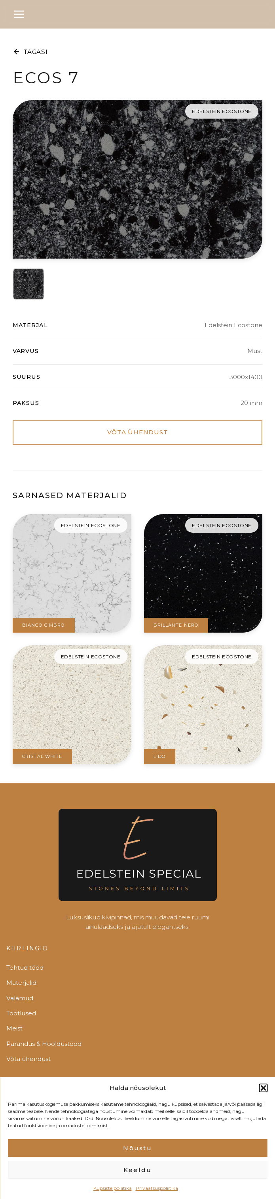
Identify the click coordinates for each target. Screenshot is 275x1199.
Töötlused (21, 1013)
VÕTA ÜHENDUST (137, 432)
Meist (14, 1028)
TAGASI (30, 52)
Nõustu (137, 1158)
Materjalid (21, 982)
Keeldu (137, 1180)
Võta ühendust (28, 1059)
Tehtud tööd (25, 967)
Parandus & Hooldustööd (44, 1043)
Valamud (19, 998)
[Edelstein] (138, 858)
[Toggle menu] (18, 14)
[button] (263, 1098)
